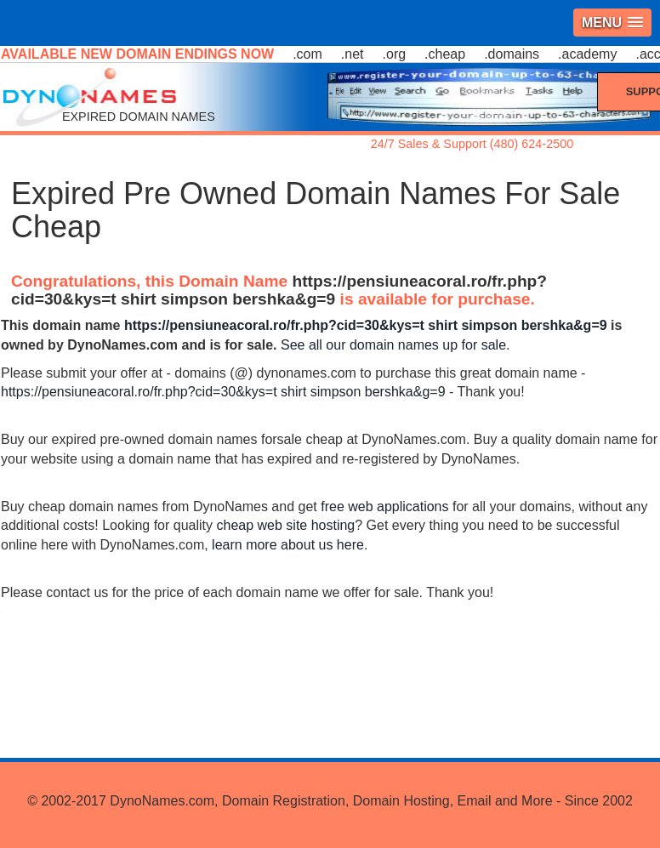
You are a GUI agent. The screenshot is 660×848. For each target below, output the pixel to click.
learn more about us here (288, 545)
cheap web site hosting (285, 525)
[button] (612, 23)
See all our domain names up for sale (393, 345)
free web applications (384, 506)
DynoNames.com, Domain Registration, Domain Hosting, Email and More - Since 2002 (371, 801)
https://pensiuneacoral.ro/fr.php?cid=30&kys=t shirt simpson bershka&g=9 (279, 290)
